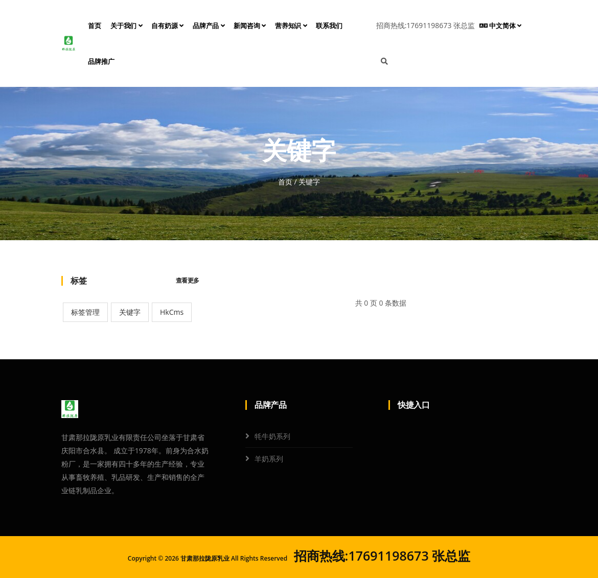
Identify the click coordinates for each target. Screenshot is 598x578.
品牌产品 (209, 25)
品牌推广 (101, 61)
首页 (94, 25)
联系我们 (329, 25)
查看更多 (187, 280)
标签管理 (85, 312)
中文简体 (500, 25)
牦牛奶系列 (272, 436)
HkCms (171, 312)
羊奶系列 (269, 459)
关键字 (130, 312)
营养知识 (291, 25)
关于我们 (126, 25)
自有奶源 (167, 25)
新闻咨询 (250, 25)
